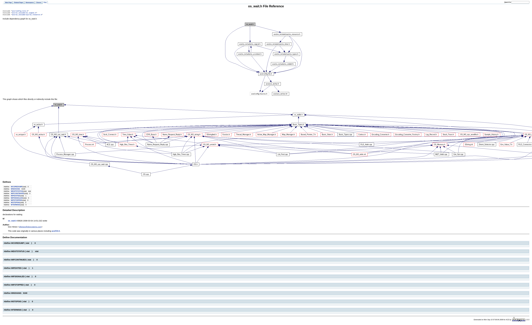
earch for (507, 2)
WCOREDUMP (16, 187)
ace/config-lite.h (20, 11)
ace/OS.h (56, 232)
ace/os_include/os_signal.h (24, 13)
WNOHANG (15, 190)
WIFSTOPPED (16, 201)
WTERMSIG (15, 206)
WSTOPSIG (15, 203)
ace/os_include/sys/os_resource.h (27, 15)
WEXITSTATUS (17, 192)
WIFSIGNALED (17, 199)
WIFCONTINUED (17, 194)
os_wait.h (12, 221)
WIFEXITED (15, 196)
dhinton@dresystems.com (30, 228)
